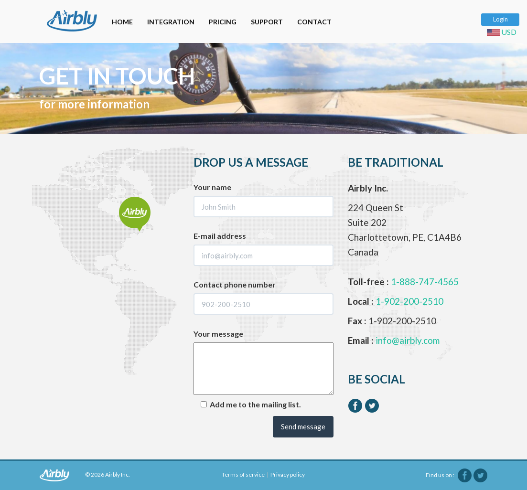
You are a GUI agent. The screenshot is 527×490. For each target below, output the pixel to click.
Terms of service (243, 474)
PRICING (223, 22)
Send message (303, 426)
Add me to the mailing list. (251, 404)
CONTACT (314, 22)
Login (500, 19)
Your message (218, 333)
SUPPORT (267, 22)
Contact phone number (235, 284)
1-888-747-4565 (425, 281)
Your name (212, 187)
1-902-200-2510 (409, 301)
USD (503, 31)
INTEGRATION (170, 22)
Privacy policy (287, 474)
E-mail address (220, 235)
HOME (122, 22)
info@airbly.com (408, 340)
